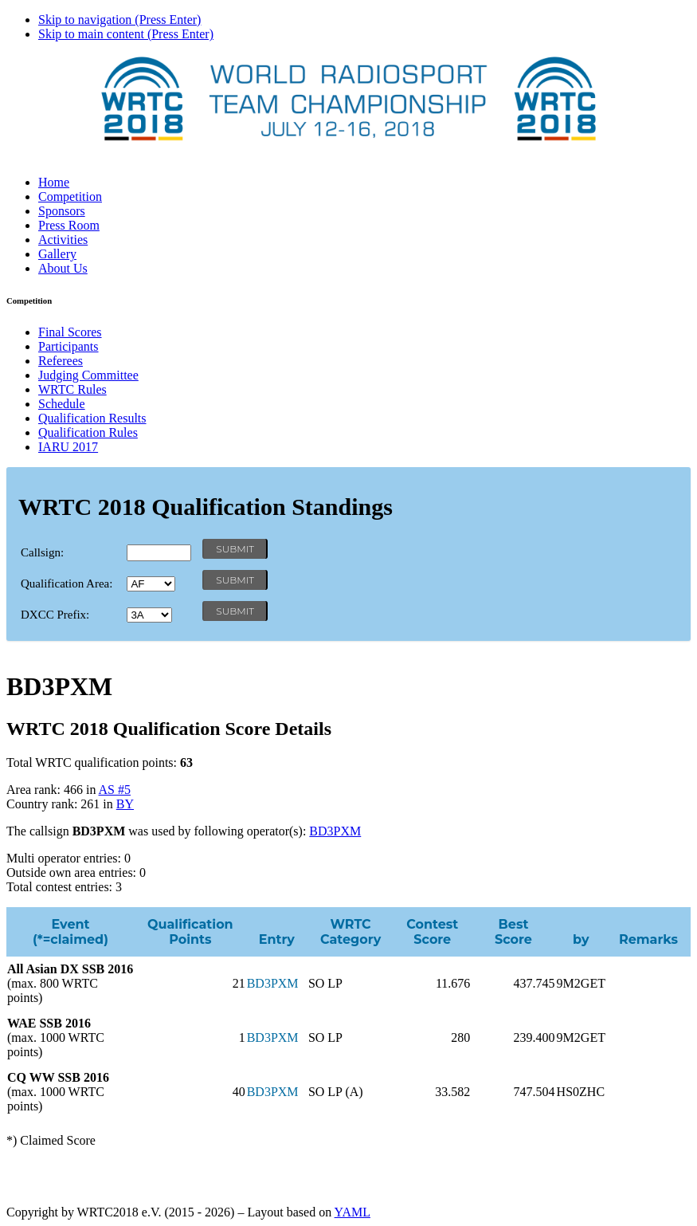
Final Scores (70, 332)
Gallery (57, 254)
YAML (352, 1212)
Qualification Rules (88, 432)
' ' (151, 583)
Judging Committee (88, 375)
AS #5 (115, 789)
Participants (68, 346)
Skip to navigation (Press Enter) (119, 19)
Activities (63, 239)
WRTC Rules (72, 389)
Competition (70, 196)
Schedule (61, 404)
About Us (63, 268)
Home (53, 182)
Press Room (69, 225)
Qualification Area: (66, 583)
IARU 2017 (68, 447)
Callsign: (42, 552)
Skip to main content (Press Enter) (125, 34)
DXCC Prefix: (55, 614)
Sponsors (61, 211)
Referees (60, 360)
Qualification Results (92, 418)
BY (125, 804)
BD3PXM (335, 831)
